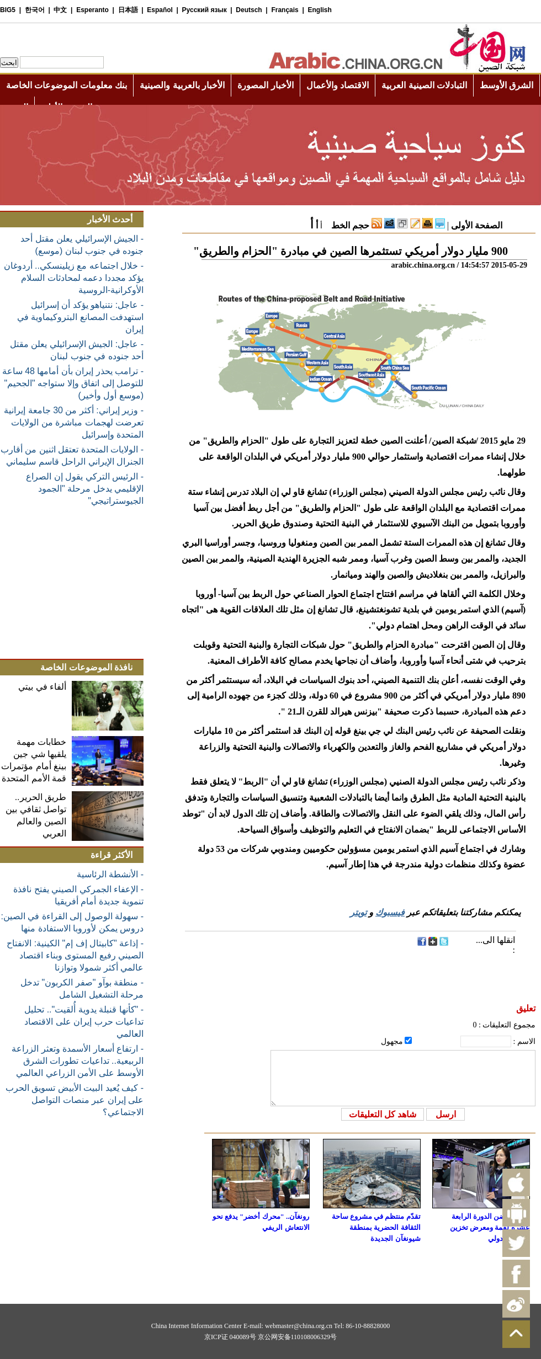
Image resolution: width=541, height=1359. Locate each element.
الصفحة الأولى (476, 225)
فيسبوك (390, 912)
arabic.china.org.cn (423, 265)
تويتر (358, 912)
